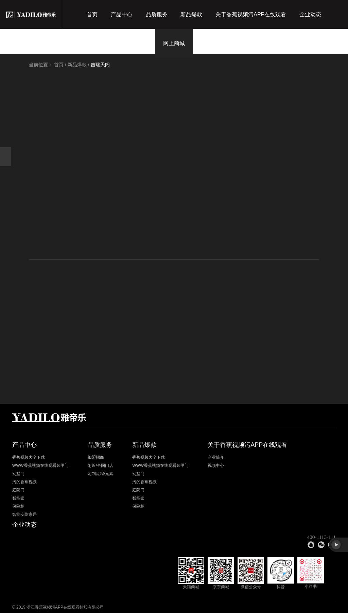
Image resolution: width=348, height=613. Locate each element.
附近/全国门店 (100, 465)
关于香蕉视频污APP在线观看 (250, 14)
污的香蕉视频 (24, 482)
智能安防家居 (24, 514)
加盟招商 (96, 457)
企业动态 (310, 14)
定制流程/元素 (100, 474)
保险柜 (18, 506)
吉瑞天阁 (100, 64)
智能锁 (18, 498)
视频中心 (216, 465)
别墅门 (18, 474)
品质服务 (157, 14)
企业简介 (216, 457)
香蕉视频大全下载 (28, 457)
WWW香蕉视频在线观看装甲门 (40, 465)
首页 (92, 14)
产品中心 (122, 14)
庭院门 (18, 490)
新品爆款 (191, 14)
